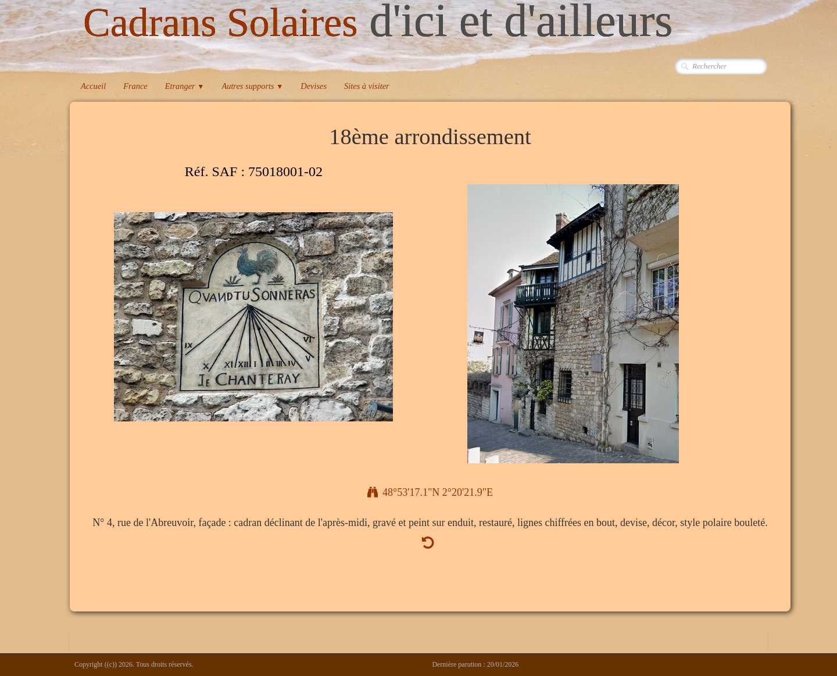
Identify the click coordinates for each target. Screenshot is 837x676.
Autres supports (252, 86)
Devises (314, 86)
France (135, 86)
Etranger (185, 86)
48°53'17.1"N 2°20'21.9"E (430, 492)
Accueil (93, 86)
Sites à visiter (366, 86)
